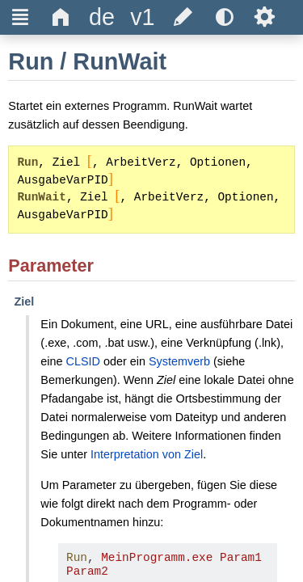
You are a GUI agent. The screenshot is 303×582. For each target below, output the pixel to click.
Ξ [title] (20, 17)
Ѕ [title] (264, 17)
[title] (102, 17)
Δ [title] (61, 17)
